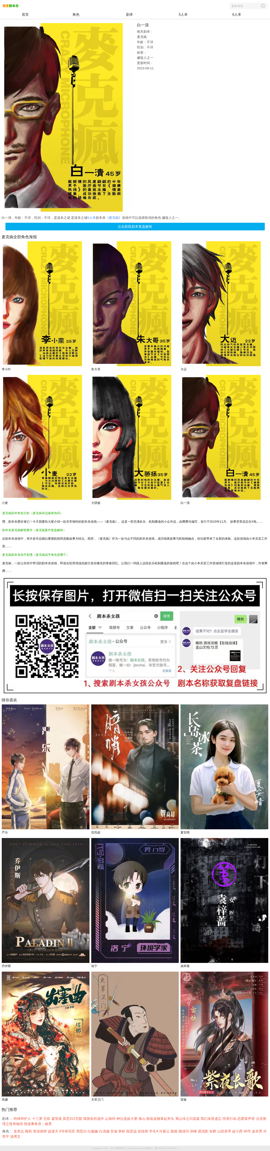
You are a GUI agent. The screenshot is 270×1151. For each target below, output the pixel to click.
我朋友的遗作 (94, 1118)
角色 (76, 14)
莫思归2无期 (73, 1118)
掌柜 (122, 1131)
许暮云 (164, 1131)
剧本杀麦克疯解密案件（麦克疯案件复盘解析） (34, 530)
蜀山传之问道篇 (188, 1118)
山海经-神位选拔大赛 (121, 1118)
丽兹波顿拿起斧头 (160, 1118)
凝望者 (57, 1118)
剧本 (129, 14)
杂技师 (143, 1131)
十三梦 (37, 1118)
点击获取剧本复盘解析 (135, 226)
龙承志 (19, 1131)
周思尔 (82, 1131)
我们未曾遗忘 (211, 1118)
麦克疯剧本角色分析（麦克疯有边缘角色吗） (32, 513)
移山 (142, 1118)
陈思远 (132, 1131)
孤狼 (174, 1131)
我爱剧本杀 (120, 1148)
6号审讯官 (67, 1131)
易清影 (203, 1131)
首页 (25, 14)
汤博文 (15, 1136)
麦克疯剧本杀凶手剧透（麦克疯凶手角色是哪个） (35, 554)
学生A (154, 1131)
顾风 (29, 1131)
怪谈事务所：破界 (38, 1124)
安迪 (114, 1131)
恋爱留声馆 (246, 1118)
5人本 (183, 14)
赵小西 (237, 1131)
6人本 (236, 14)
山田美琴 (224, 1131)
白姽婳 (93, 1131)
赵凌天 (53, 1131)
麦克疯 (114, 217)
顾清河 (184, 1131)
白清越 (104, 1131)
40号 (248, 1131)
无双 (47, 1118)
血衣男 (257, 1131)
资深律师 (40, 1131)
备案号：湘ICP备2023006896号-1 (162, 1148)
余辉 (213, 1131)
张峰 (194, 1131)
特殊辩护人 (23, 1118)
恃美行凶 (230, 1118)
